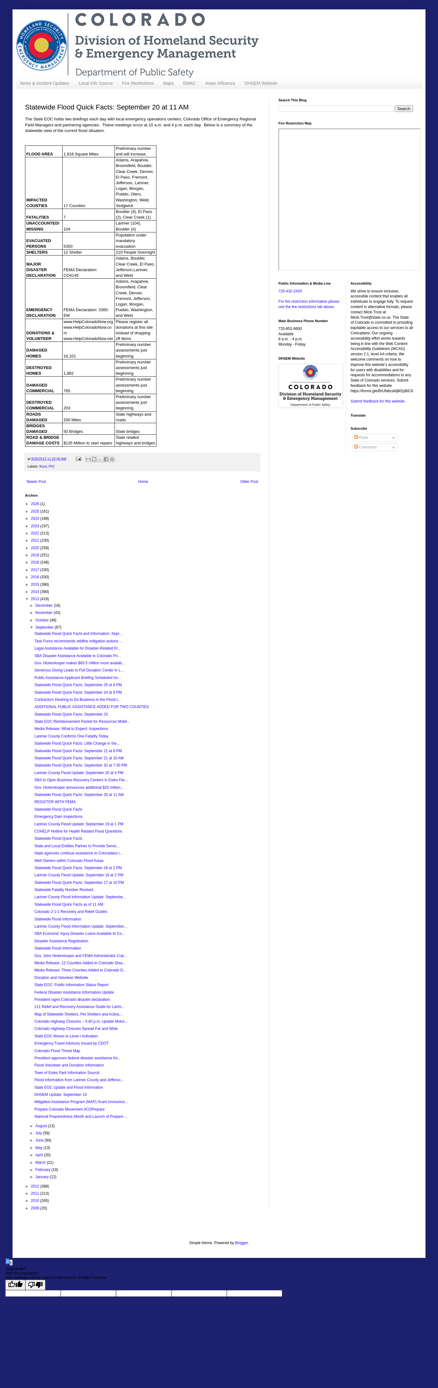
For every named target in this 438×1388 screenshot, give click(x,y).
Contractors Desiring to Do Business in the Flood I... (77, 699)
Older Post (249, 481)
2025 (35, 511)
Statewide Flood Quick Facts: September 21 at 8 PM (78, 751)
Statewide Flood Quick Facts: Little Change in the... (77, 743)
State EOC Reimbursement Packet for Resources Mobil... (82, 721)
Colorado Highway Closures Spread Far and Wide (76, 1028)
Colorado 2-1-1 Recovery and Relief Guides (70, 911)
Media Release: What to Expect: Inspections (71, 729)
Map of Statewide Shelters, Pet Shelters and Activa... (78, 1014)
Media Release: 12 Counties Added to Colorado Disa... (79, 963)
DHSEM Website (260, 83)
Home (143, 481)
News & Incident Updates (44, 83)
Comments (365, 447)
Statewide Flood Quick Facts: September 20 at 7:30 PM (80, 765)
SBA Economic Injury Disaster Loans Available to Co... (79, 933)
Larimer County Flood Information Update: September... (80, 926)
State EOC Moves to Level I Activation (66, 1036)
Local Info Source (96, 83)
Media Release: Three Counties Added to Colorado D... (80, 970)
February (43, 1170)
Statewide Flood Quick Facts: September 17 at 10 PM (79, 882)
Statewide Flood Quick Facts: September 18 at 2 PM (78, 868)
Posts (361, 437)
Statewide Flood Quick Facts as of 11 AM (68, 904)
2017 (35, 570)
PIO (51, 466)
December (44, 605)
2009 (35, 1208)
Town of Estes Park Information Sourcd (66, 1073)
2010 (35, 1200)
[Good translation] (15, 1285)
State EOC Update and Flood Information (68, 1087)
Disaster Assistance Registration (61, 941)
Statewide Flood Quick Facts (58, 809)
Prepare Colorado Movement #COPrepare (69, 1109)
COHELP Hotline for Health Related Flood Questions (78, 831)
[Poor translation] (35, 1285)
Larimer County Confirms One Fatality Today (71, 736)
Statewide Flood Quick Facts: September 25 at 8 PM (78, 685)
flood (43, 466)
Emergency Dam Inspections (58, 816)
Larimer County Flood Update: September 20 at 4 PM (78, 773)
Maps (168, 83)
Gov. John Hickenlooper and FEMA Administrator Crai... (80, 956)
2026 (35, 504)
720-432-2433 (290, 291)
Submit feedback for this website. (378, 401)
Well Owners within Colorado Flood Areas (69, 861)
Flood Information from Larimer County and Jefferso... (79, 1080)
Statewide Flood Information (57, 919)
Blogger (241, 1243)
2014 (35, 592)
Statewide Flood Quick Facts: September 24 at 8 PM (78, 692)
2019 (35, 555)
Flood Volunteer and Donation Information (69, 1065)
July (39, 1133)
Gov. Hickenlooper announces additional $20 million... (79, 787)
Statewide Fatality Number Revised (63, 890)
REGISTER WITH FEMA (55, 802)
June (39, 1140)
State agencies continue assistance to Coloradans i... (78, 853)
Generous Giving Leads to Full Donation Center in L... (79, 670)
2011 (35, 1193)
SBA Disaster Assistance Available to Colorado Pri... (77, 656)
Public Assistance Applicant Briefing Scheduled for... (77, 678)
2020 (35, 548)
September (45, 627)
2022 (35, 533)
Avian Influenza (220, 83)
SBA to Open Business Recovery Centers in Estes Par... (81, 780)
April (39, 1155)
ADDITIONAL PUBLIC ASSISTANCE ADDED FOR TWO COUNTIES (91, 707)
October (42, 620)
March (41, 1162)
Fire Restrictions (138, 83)
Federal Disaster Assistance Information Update (74, 992)
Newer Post (36, 481)
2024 (35, 518)
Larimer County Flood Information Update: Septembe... (80, 897)
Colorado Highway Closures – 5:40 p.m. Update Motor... (80, 1021)
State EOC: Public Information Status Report (71, 985)
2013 (35, 599)
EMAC (189, 83)
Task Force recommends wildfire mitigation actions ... (78, 641)
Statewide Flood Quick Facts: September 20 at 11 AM (79, 795)
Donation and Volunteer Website (61, 977)
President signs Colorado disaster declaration (72, 999)
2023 (35, 526)
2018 (35, 562)
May (39, 1148)
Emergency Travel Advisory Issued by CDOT (71, 1043)
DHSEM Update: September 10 (60, 1094)
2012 (35, 1186)
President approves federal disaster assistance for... (77, 1058)
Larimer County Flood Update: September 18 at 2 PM (78, 875)
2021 (35, 540)
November (44, 612)
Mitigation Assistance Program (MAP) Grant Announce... (81, 1102)
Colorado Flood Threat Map (57, 1051)
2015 (35, 584)
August (41, 1126)
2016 (35, 577)
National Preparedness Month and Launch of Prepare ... (81, 1116)
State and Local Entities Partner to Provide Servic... (77, 846)
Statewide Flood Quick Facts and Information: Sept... (78, 633)
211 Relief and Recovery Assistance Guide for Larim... (79, 1007)
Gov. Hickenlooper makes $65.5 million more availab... (79, 663)
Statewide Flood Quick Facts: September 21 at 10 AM (79, 758)
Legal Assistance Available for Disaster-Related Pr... (77, 648)
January (42, 1177)
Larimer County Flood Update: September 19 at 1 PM (78, 824)
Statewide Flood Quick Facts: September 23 (71, 714)
